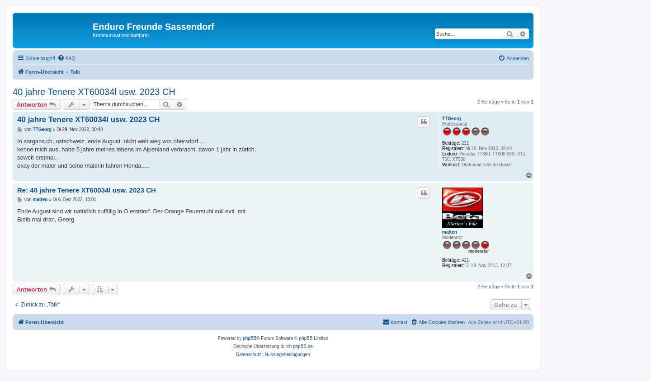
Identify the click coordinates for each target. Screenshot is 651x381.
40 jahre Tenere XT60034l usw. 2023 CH (94, 92)
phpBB (249, 338)
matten (449, 232)
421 (465, 260)
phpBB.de (303, 346)
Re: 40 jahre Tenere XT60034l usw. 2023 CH (86, 190)
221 (465, 143)
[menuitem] (66, 58)
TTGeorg (451, 118)
